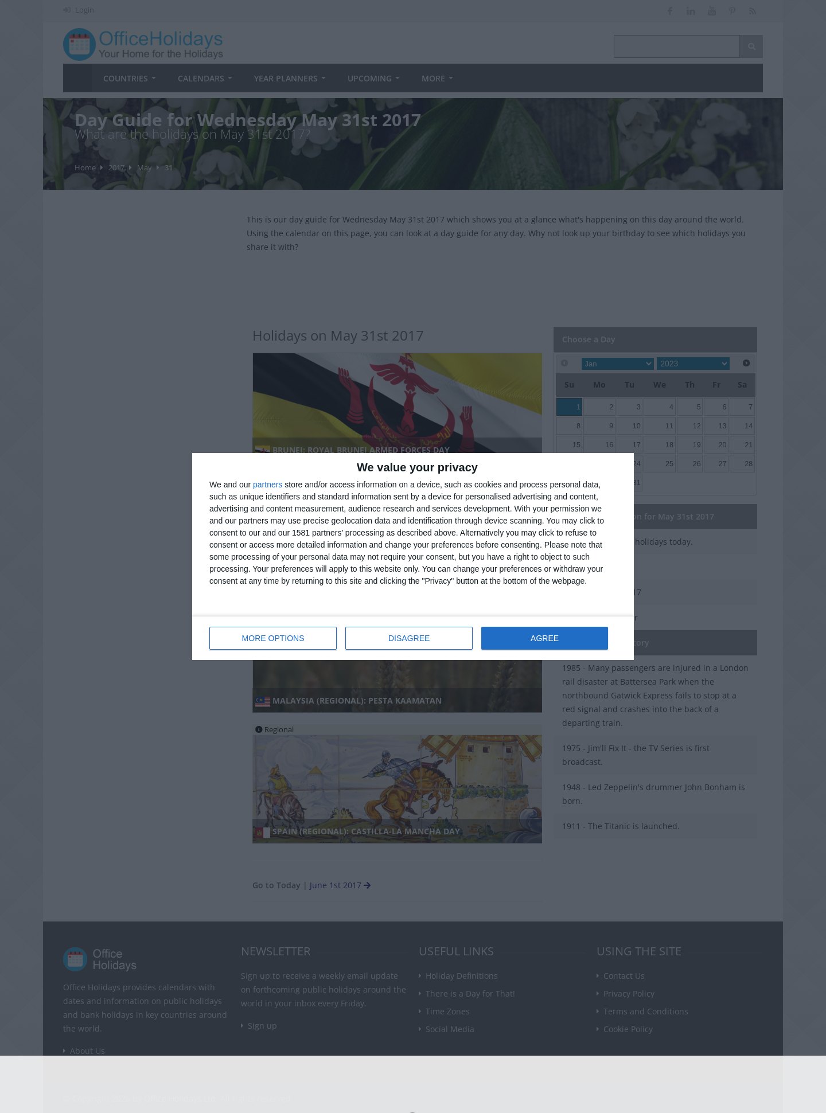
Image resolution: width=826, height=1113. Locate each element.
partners (267, 485)
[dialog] (413, 556)
